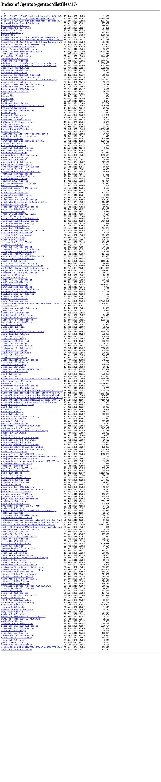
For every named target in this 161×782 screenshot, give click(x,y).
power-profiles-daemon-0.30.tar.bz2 (22, 584)
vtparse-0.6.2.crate (13, 726)
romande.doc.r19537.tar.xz (16, 618)
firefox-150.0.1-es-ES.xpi (16, 288)
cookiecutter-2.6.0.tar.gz (16, 192)
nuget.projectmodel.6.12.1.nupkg (20, 531)
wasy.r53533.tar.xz (12, 731)
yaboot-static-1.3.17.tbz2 (16, 762)
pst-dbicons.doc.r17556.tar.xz (19, 590)
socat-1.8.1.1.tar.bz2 (14, 661)
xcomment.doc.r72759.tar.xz (17, 745)
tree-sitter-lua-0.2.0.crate (17, 703)
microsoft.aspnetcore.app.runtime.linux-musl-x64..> (32, 471)
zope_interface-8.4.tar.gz (16, 777)
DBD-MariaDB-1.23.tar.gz (15, 28)
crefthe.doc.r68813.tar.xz (16, 206)
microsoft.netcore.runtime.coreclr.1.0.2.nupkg (28, 480)
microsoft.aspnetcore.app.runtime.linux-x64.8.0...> (32, 474)
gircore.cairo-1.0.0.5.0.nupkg (19, 313)
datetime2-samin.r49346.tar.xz (19, 223)
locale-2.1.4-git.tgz (13, 435)
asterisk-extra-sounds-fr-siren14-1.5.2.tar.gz (28, 93)
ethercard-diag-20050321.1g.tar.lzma (22, 274)
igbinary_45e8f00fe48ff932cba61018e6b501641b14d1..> (32, 361)
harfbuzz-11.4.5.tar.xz (14, 339)
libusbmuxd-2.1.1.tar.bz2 (16, 421)
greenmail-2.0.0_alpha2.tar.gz (19, 325)
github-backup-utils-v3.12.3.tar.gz (22, 316)
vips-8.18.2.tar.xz (12, 723)
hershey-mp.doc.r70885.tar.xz (18, 347)
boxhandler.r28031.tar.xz (16, 141)
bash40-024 (7, 110)
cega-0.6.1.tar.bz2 (12, 163)
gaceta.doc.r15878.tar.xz (16, 302)
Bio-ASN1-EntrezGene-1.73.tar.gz (20, 25)
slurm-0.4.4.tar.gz (12, 652)
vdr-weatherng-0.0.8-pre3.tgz (18, 720)
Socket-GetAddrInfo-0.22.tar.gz (19, 56)
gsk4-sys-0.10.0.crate (14, 327)
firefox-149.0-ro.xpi (13, 282)
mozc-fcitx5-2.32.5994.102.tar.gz (21, 508)
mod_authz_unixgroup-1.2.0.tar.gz (21, 497)
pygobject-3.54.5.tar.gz (15, 601)
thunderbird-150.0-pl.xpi (16, 695)
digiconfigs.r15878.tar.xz (16, 231)
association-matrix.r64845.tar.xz (21, 90)
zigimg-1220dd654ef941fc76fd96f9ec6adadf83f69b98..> (32, 774)
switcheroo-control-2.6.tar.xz (19, 675)
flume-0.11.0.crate (12, 291)
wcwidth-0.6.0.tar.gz (13, 734)
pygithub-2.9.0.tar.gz (14, 599)
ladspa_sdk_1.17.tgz (13, 389)
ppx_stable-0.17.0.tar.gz (16, 587)
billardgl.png (9, 132)
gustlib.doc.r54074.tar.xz (16, 336)
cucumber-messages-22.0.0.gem (18, 217)
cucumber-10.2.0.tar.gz (14, 214)
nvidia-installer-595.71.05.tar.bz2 (22, 534)
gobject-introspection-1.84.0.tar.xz (22, 322)
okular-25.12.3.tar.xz (14, 539)
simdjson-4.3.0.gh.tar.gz (16, 649)
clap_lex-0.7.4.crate (13, 172)
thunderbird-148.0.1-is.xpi (17, 689)
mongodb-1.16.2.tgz (12, 503)
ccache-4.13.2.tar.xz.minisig (18, 161)
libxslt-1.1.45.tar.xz (14, 426)
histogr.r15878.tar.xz (14, 353)
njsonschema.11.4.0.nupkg (16, 528)
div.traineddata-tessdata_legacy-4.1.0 (24, 240)
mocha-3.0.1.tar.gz (12, 494)
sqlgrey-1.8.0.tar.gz (13, 669)
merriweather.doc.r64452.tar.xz (19, 460)
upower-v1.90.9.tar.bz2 (14, 709)
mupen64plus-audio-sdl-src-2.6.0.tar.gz (24, 514)
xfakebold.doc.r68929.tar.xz (17, 751)
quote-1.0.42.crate (12, 613)
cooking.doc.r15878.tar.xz (16, 195)
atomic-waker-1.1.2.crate (16, 96)
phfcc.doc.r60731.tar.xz (15, 562)
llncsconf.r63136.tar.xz (15, 432)
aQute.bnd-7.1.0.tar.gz (14, 70)
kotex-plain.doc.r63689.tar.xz (19, 384)
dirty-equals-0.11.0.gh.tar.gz (19, 237)
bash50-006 (7, 118)
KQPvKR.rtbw (8, 39)
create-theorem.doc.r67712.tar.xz (21, 203)
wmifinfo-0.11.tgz (11, 743)
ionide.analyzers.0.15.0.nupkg (19, 367)
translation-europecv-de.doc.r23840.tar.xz (26, 700)
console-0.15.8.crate (13, 189)
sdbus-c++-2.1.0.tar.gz (14, 644)
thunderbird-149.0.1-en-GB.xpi (19, 692)
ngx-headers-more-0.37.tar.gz (18, 525)
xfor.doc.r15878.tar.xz (14, 757)
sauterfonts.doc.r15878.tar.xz (19, 641)
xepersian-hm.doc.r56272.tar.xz (19, 748)
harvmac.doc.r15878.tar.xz (16, 341)
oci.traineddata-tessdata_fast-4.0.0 (22, 536)
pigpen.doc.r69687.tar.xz (16, 570)
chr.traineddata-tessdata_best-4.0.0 (22, 166)
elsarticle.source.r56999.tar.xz (20, 260)
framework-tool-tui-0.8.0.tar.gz (20, 296)
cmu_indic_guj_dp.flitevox (16, 178)
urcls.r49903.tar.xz (13, 714)
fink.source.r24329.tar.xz (16, 276)
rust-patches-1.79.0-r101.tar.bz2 (21, 632)
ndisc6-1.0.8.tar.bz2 (13, 517)
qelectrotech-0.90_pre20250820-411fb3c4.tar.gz (28, 610)
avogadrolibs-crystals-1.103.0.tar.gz (23, 98)
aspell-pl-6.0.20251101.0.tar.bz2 (21, 87)
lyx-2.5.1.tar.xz (11, 449)
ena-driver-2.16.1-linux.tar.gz (19, 262)
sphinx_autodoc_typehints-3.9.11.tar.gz (24, 666)
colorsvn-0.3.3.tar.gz (14, 180)
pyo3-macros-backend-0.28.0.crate (21, 604)
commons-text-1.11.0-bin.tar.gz (19, 183)
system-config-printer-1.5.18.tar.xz (22, 678)
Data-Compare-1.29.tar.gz (16, 31)
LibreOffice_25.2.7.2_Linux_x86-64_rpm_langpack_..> (32, 48)
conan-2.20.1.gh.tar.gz (14, 186)
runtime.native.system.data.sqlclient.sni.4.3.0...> (32, 621)
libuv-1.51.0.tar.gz (13, 423)
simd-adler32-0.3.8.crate (16, 647)
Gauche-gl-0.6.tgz (11, 33)
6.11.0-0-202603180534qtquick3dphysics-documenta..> (32, 22)
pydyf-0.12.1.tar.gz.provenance (19, 596)
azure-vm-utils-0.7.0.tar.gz (17, 101)
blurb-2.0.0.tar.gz (12, 138)
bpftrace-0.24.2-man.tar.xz (17, 144)
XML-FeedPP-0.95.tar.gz (14, 67)
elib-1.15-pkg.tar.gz (13, 257)
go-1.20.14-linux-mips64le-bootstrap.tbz (25, 319)
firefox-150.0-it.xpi (13, 285)
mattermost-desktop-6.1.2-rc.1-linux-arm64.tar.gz (30, 452)
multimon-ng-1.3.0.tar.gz (16, 511)
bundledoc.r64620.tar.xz (15, 149)
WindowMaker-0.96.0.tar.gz (16, 65)
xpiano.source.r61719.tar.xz (17, 760)
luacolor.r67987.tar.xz (14, 443)
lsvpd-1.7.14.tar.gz (13, 438)
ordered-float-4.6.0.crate (16, 553)
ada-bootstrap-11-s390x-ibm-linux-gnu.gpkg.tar (28, 73)
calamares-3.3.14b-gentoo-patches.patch (24, 158)
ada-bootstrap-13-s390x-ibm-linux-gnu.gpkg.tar (28, 76)
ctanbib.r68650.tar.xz (14, 211)
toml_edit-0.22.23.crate (15, 697)
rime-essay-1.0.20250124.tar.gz (19, 616)
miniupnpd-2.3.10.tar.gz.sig (17, 483)
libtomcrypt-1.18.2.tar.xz (16, 415)
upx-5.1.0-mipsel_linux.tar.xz (19, 712)
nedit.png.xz (8, 519)
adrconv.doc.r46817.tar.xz (16, 82)
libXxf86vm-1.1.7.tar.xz (15, 398)
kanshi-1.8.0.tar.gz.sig (15, 373)
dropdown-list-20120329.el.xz (18, 254)
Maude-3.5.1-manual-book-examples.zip (23, 50)
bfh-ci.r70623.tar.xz (13, 127)
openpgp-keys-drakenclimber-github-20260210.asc (29, 545)
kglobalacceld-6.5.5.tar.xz (17, 375)
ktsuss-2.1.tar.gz (11, 387)
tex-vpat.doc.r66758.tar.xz (17, 683)
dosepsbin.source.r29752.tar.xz (19, 245)
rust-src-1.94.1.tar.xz (14, 635)
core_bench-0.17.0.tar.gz (16, 200)
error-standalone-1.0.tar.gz (17, 265)
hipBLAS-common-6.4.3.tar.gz (17, 350)
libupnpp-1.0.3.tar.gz (14, 418)
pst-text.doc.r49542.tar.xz (17, 593)
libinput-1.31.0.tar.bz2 (15, 406)
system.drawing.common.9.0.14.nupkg (22, 681)
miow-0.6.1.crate (11, 488)
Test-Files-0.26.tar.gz (14, 62)
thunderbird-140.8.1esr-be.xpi (19, 686)
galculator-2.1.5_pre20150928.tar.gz (22, 305)
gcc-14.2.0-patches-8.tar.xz (17, 308)
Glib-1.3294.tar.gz (12, 36)
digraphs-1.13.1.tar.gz (14, 234)
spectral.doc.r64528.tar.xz (17, 664)
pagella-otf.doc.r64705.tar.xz (19, 559)
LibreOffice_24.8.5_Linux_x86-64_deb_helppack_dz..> (32, 42)
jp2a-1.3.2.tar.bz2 (12, 370)
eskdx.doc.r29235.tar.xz (15, 271)
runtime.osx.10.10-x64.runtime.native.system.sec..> (32, 624)
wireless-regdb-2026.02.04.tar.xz (21, 740)
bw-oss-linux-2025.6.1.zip (16, 152)
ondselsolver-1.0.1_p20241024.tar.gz (22, 542)
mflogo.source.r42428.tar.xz (17, 463)
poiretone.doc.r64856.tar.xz (17, 582)
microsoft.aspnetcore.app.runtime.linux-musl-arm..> (32, 469)
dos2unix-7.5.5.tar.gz (14, 243)
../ (3, 14)
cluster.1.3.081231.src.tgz (17, 175)
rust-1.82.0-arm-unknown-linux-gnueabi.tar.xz (28, 627)
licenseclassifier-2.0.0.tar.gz (19, 429)
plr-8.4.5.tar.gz (11, 579)
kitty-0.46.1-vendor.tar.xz (17, 381)
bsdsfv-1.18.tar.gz (12, 147)
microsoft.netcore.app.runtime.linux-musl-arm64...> (32, 477)
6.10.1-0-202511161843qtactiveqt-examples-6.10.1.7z (32, 17)
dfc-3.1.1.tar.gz (11, 226)
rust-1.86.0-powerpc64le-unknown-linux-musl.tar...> (32, 630)
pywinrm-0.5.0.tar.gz (13, 607)
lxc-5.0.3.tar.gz (11, 446)
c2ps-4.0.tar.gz (10, 155)
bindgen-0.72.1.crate (13, 135)
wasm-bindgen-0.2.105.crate (17, 729)
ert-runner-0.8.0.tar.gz (15, 268)
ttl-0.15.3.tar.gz (11, 706)
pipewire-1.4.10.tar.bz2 (15, 573)
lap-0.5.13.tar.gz (11, 392)
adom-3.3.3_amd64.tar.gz (15, 79)
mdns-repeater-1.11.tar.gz (16, 454)
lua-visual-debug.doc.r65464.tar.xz (22, 440)
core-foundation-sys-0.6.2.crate (20, 197)
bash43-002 (7, 113)
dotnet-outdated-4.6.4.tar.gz (18, 248)
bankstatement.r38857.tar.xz (17, 104)
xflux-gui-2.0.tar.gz (13, 754)
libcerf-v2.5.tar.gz (13, 401)
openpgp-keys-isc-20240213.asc (19, 548)
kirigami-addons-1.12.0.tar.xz (19, 378)
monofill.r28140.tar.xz (14, 505)
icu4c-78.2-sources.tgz (14, 358)
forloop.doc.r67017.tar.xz (16, 293)
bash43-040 (7, 115)
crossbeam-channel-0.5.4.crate (19, 209)
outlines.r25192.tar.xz (14, 556)
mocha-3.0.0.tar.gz (12, 491)
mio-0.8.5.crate (10, 486)
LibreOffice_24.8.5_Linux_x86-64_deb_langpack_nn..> (32, 45)
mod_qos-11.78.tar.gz (13, 500)
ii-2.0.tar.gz (9, 364)
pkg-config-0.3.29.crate (15, 576)
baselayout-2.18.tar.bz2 (15, 107)
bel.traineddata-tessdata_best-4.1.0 (22, 124)
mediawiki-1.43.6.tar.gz (15, 457)
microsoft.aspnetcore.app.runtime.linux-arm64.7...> (32, 466)
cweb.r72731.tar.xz (12, 220)
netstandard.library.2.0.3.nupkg (20, 522)
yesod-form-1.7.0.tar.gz (15, 768)
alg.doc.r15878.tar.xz (14, 84)
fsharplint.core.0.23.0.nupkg (18, 299)
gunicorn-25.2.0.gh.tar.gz (16, 333)
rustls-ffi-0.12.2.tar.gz (16, 638)
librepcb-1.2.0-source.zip (16, 412)
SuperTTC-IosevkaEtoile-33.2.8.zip (21, 59)
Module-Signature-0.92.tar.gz (18, 53)
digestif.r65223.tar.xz (14, 228)
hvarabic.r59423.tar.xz (14, 356)
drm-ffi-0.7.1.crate (13, 251)
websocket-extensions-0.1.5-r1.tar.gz (23, 737)
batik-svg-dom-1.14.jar (14, 121)
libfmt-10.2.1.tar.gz (13, 404)
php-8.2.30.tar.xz (11, 565)
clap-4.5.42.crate (11, 169)
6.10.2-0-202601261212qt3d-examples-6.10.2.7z (28, 19)
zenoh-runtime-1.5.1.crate (16, 771)
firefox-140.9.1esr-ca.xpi (16, 279)
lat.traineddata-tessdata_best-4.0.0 (22, 395)
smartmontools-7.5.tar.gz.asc (18, 655)
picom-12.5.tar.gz (11, 567)
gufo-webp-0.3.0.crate (14, 330)
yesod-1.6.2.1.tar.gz (13, 765)
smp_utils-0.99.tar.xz (14, 658)
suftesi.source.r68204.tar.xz (18, 672)
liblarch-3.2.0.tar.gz (14, 409)
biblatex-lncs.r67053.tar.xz (17, 130)
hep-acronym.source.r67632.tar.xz (21, 344)
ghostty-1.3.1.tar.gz (13, 310)
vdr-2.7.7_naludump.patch (16, 717)
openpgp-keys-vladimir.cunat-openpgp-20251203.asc (30, 551)
